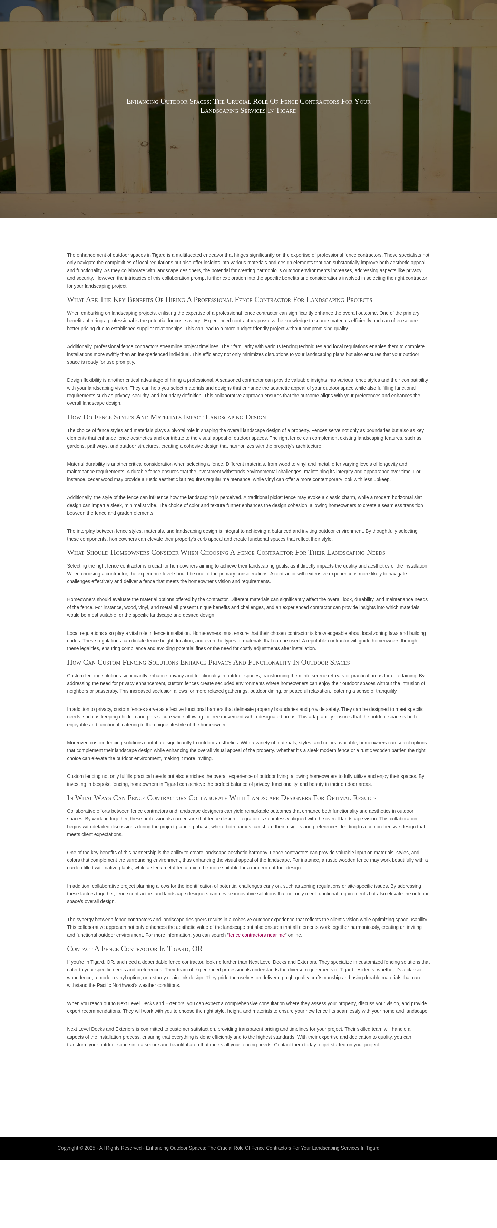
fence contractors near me (370, 981)
